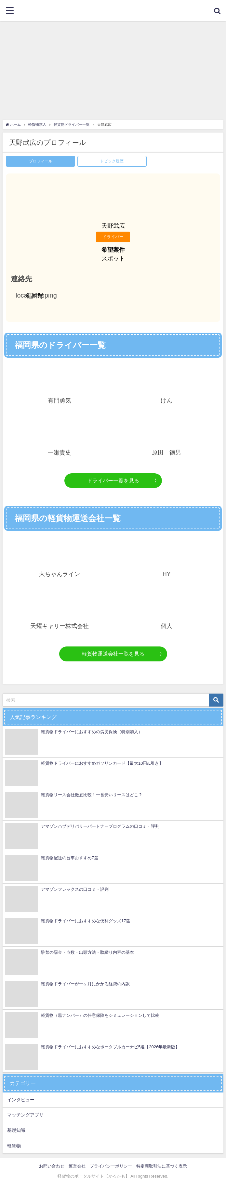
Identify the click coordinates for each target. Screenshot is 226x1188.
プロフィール (40, 161)
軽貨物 (14, 1145)
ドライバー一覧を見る (113, 480)
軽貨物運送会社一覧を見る (113, 653)
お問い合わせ (51, 1166)
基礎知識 (16, 1130)
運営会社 (77, 1166)
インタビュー (20, 1099)
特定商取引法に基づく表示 (161, 1166)
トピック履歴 (112, 161)
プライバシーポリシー (111, 1166)
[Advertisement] (113, 69)
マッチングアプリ (25, 1115)
